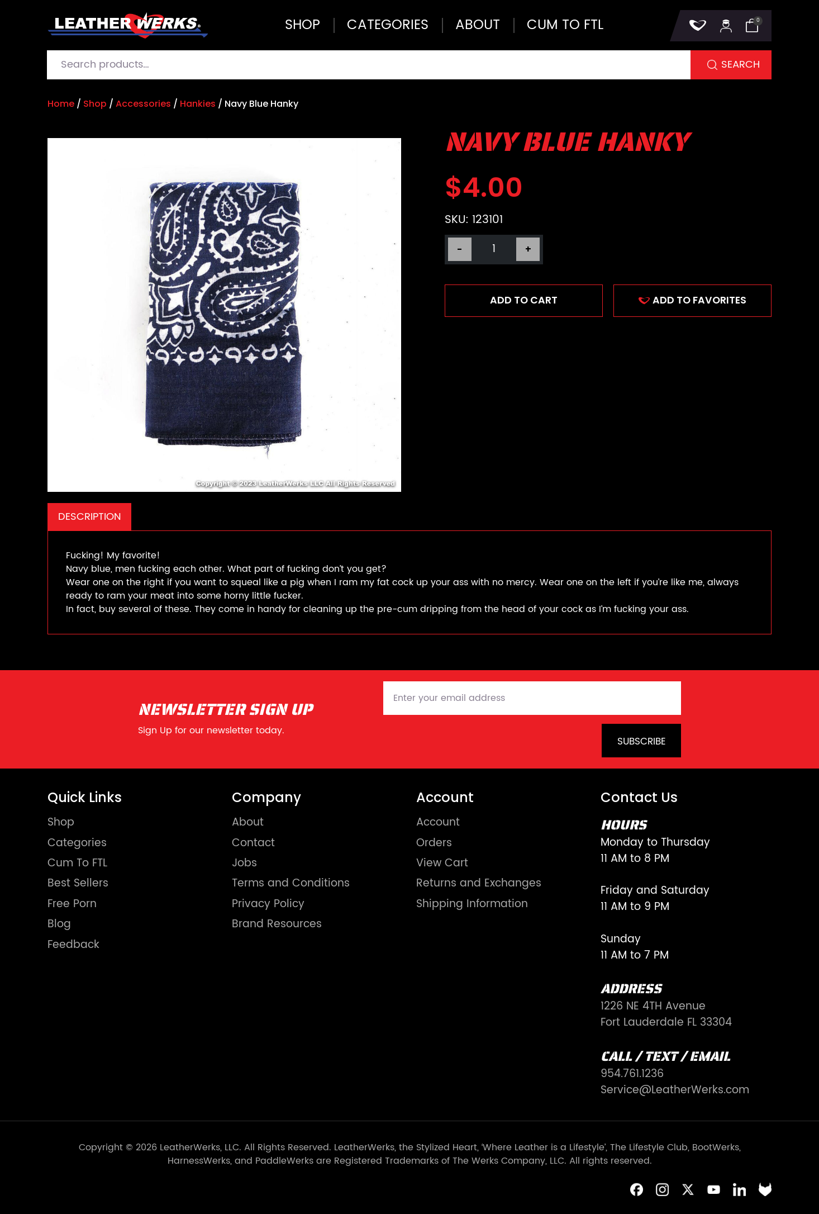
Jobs (244, 864)
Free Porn (72, 905)
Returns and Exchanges (478, 884)
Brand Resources (277, 925)
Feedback (73, 945)
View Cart (442, 864)
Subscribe (641, 742)
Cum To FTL (77, 864)
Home (60, 103)
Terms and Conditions (291, 884)
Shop (302, 25)
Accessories (143, 103)
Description (89, 517)
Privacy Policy (268, 905)
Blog (59, 925)
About (477, 25)
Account (438, 823)
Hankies (198, 103)
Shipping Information (472, 905)
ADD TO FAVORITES (692, 300)
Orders (434, 844)
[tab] (89, 516)
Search (740, 64)
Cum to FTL (565, 25)
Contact (253, 844)
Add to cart (524, 300)
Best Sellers (77, 884)
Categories (387, 25)
